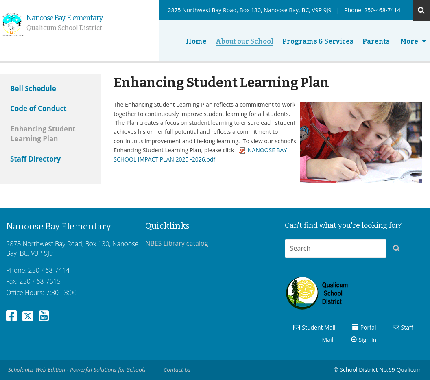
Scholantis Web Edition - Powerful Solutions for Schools (77, 369)
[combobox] (335, 248)
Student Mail (318, 327)
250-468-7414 (382, 10)
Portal (368, 327)
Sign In (368, 339)
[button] (399, 249)
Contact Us (177, 369)
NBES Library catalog (176, 243)
